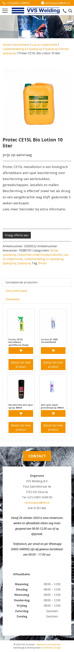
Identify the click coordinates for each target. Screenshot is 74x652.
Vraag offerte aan (17, 235)
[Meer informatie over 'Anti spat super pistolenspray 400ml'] (53, 413)
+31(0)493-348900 (16, 3)
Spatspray (51, 49)
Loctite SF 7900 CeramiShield (49, 341)
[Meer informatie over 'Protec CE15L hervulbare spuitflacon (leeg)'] (20, 350)
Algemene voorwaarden (48, 644)
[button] (5, 9)
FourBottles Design (37, 647)
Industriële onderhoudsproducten (39, 255)
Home (7, 45)
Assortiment (21, 45)
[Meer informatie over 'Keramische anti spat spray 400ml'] (20, 413)
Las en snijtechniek (44, 45)
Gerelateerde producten (22, 282)
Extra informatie (16, 291)
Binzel (42, 263)
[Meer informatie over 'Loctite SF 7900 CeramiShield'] (53, 350)
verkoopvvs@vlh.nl (55, 3)
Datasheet (12, 299)
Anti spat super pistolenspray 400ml (52, 406)
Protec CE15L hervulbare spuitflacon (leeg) (18, 342)
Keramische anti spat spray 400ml (20, 406)
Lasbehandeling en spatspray (22, 49)
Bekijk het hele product (21, 364)
